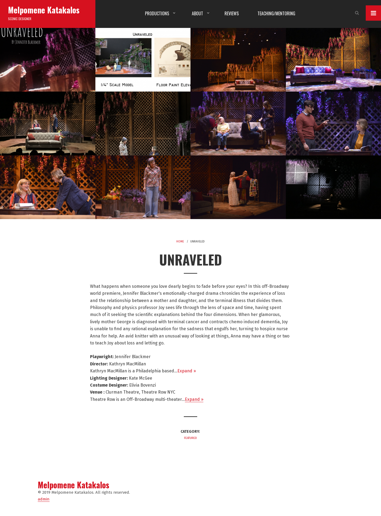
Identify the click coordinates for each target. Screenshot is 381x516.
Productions (157, 13)
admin (44, 499)
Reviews (232, 13)
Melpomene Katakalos (44, 10)
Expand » (186, 370)
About (197, 13)
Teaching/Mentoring (276, 13)
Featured (190, 438)
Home (180, 241)
